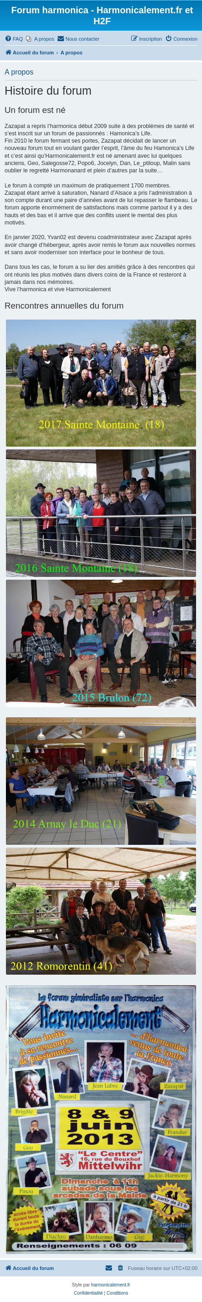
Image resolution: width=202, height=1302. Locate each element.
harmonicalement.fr (110, 1284)
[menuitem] (14, 38)
